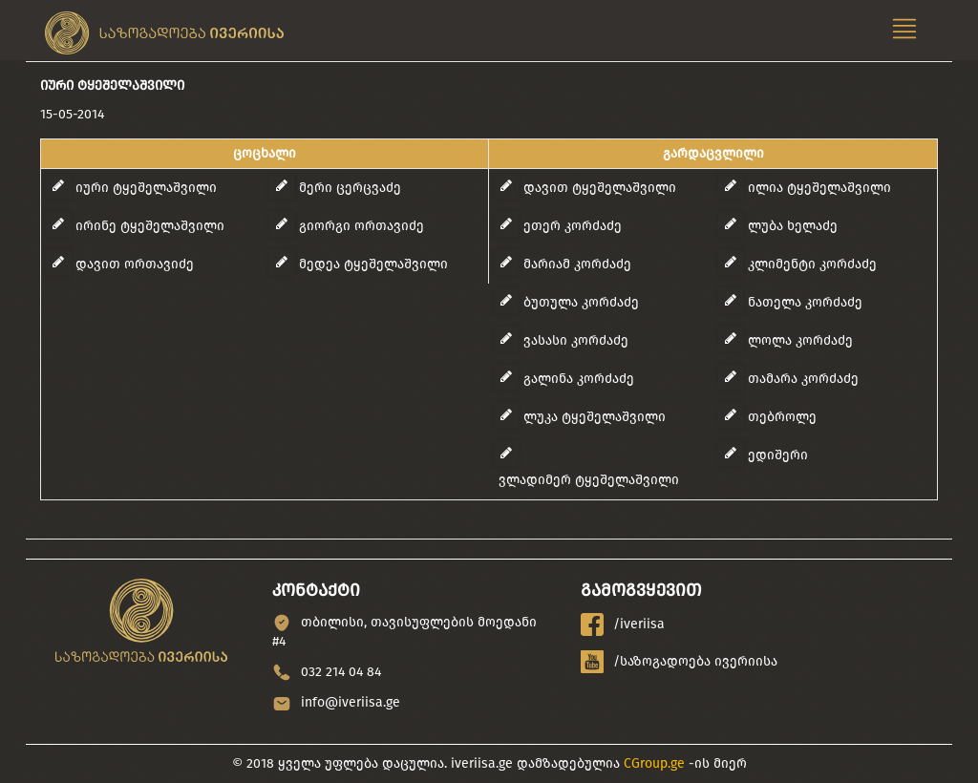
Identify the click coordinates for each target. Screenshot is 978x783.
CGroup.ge (654, 763)
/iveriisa (623, 624)
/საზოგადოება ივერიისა (679, 661)
